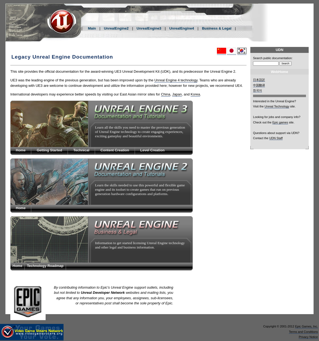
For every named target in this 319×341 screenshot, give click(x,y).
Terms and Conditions (303, 331)
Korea (195, 94)
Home (21, 150)
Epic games (280, 122)
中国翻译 (259, 85)
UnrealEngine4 (181, 28)
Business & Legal (216, 28)
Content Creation (114, 150)
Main (92, 28)
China (165, 94)
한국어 (257, 90)
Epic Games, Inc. (306, 326)
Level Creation (152, 150)
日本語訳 (259, 79)
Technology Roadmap (45, 266)
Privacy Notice (308, 337)
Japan (177, 94)
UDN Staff (276, 138)
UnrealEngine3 (149, 28)
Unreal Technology (276, 106)
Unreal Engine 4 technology (175, 80)
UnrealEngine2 (116, 28)
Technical (81, 150)
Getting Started (49, 150)
